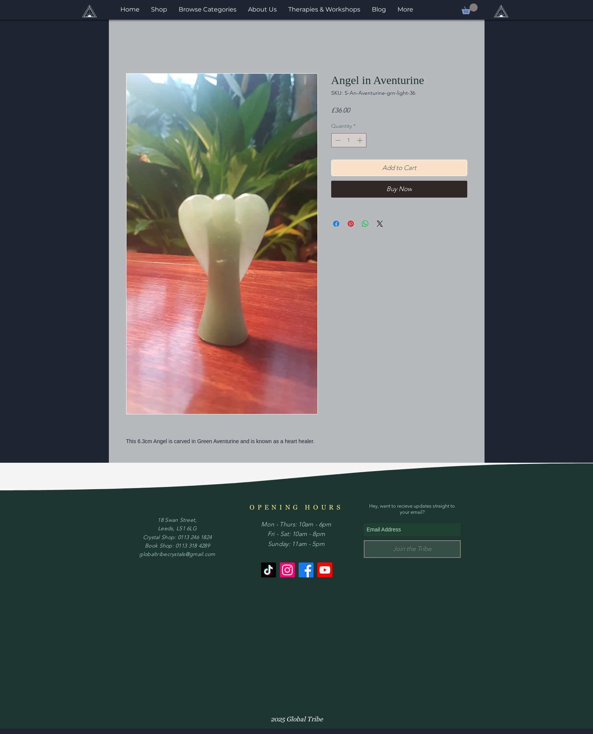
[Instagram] (287, 569)
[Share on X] (379, 223)
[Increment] (360, 140)
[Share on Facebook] (336, 223)
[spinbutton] (349, 140)
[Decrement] (337, 140)
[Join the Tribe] (412, 549)
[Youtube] (324, 569)
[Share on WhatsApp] (365, 223)
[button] (470, 8)
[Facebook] (306, 569)
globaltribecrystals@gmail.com (177, 554)
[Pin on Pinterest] (350, 223)
